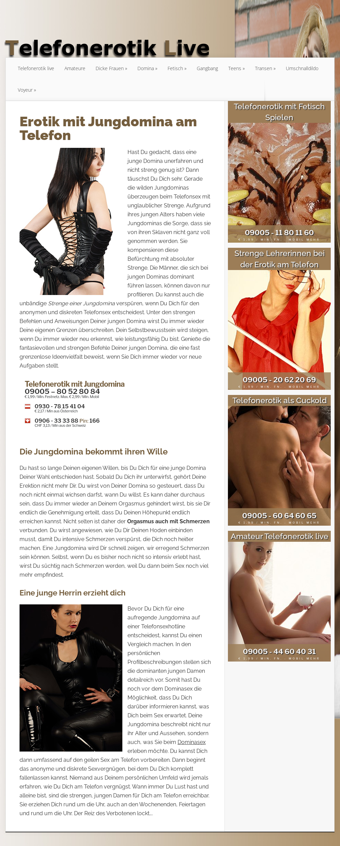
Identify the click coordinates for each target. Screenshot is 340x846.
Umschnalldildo (302, 68)
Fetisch (175, 68)
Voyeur (25, 90)
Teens (234, 68)
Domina (145, 68)
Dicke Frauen (110, 68)
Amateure (74, 68)
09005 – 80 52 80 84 (62, 391)
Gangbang (207, 68)
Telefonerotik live (36, 68)
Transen (263, 68)
